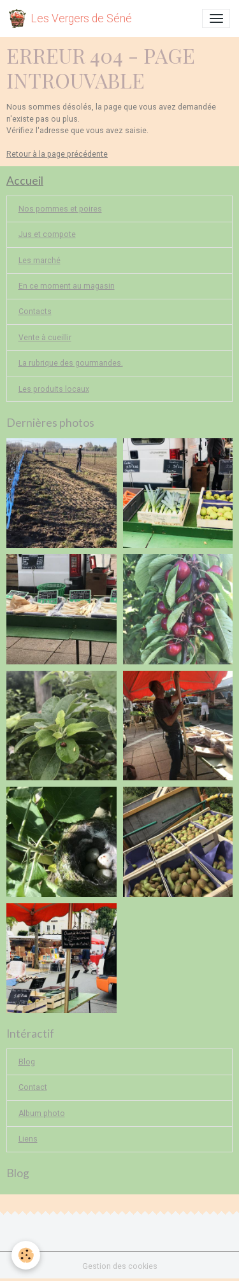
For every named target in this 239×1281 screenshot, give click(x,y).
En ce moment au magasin (66, 286)
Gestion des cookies (119, 1266)
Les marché (39, 260)
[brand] (70, 18)
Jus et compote (47, 234)
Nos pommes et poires (60, 208)
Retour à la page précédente (57, 154)
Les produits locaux (53, 389)
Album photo (41, 1113)
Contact (32, 1087)
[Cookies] (25, 1255)
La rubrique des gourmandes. (70, 363)
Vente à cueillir (44, 337)
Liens (28, 1138)
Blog (26, 1061)
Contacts (35, 311)
